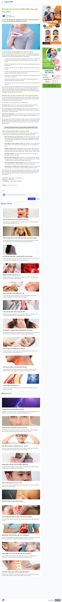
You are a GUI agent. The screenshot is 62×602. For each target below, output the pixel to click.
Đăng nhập (50, 600)
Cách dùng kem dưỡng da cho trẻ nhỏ (14, 368)
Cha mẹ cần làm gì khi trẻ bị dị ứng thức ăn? (16, 239)
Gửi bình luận (31, 218)
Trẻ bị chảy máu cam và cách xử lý (12, 502)
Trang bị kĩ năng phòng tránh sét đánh (13, 429)
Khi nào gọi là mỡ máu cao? (11, 405)
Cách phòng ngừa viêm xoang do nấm (14, 331)
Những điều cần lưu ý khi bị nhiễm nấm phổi (15, 484)
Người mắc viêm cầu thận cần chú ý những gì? (15, 554)
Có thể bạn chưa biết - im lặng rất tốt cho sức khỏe (17, 276)
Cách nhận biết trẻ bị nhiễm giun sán (13, 313)
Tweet (3, 210)
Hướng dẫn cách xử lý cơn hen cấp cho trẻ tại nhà (16, 573)
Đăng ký (57, 600)
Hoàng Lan (8, 15)
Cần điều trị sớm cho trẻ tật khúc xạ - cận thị (15, 465)
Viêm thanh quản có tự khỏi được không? (15, 386)
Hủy (38, 218)
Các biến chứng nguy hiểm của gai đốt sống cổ (15, 591)
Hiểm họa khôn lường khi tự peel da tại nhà (14, 447)
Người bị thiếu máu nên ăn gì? (11, 294)
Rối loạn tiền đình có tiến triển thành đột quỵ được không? (20, 257)
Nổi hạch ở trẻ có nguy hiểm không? (12, 520)
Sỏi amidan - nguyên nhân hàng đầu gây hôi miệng (17, 349)
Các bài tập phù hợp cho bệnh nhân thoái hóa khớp (17, 536)
